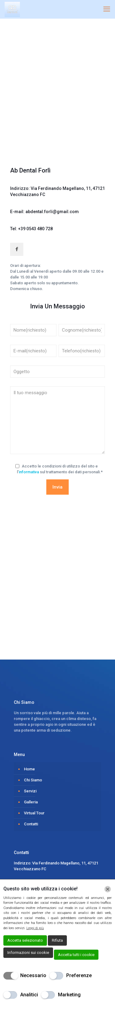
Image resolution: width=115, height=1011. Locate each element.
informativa (29, 472)
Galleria (31, 802)
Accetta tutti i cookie (76, 954)
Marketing (69, 995)
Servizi (30, 791)
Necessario (33, 975)
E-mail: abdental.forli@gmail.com (44, 211)
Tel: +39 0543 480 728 (31, 228)
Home (29, 769)
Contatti (31, 824)
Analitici (29, 995)
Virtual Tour (34, 813)
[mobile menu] (107, 9)
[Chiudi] (108, 889)
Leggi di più (35, 928)
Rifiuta (57, 940)
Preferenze (79, 975)
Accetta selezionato (25, 940)
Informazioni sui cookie (28, 952)
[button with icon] (16, 249)
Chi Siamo (33, 780)
